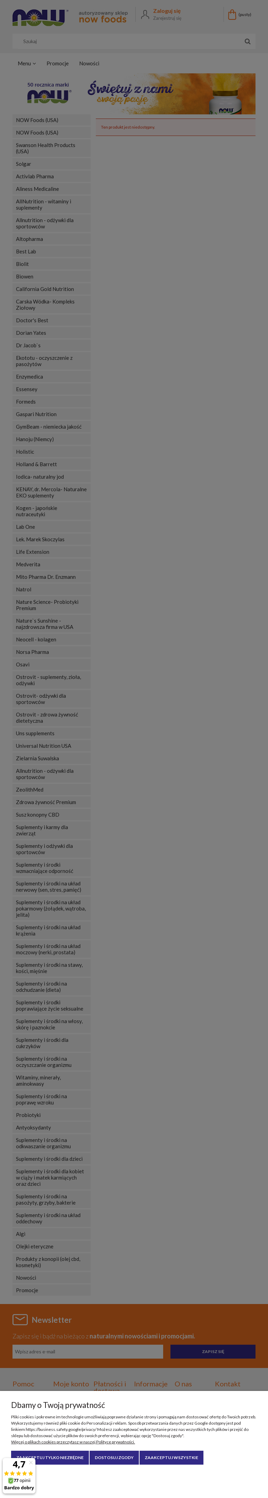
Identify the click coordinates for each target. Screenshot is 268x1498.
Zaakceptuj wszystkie (171, 1457)
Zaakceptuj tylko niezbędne (50, 1457)
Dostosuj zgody (114, 1457)
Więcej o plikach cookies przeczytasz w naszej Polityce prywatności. (73, 1441)
